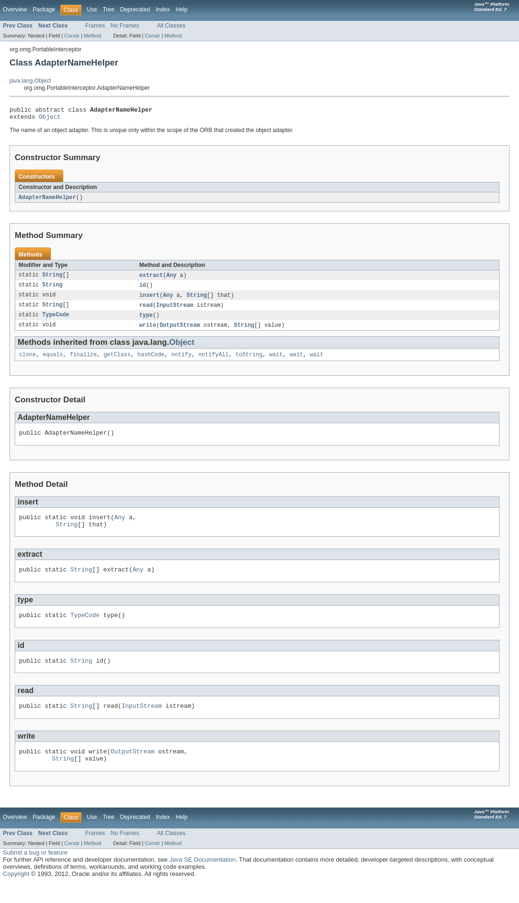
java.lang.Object (30, 80)
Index (163, 9)
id (142, 289)
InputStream (174, 310)
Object (50, 119)
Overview (15, 9)
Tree (109, 9)
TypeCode (55, 320)
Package (44, 9)
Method (92, 35)
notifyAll (213, 361)
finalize (83, 361)
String (52, 279)
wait (276, 361)
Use (92, 9)
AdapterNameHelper (47, 200)
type (146, 320)
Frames (95, 25)
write (148, 331)
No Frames (125, 25)
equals (53, 361)
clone (27, 361)
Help (181, 9)
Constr (71, 35)
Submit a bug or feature (35, 872)
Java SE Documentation (202, 879)
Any (171, 279)
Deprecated (135, 9)
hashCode (151, 361)
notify (181, 361)
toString (249, 361)
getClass (117, 361)
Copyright (16, 893)
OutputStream (179, 331)
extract (151, 279)
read (146, 310)
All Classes (171, 25)
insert (149, 300)
